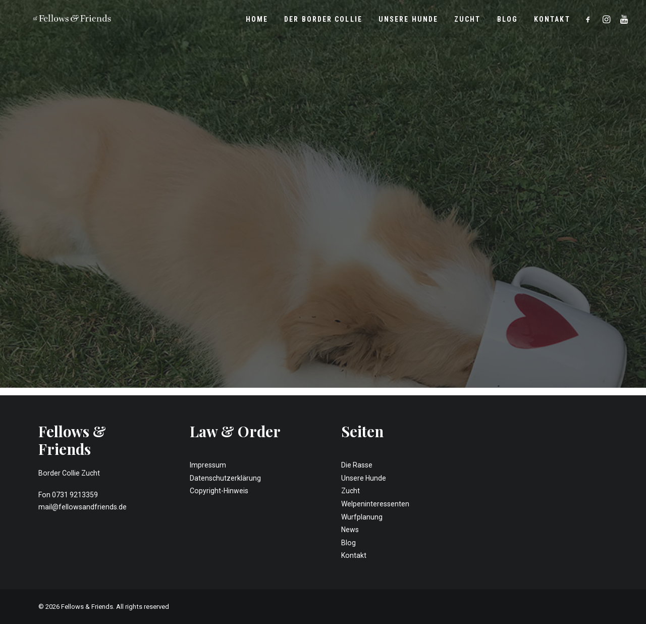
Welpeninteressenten (375, 504)
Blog (507, 22)
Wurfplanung (362, 517)
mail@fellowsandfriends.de (82, 507)
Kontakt (552, 22)
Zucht (467, 22)
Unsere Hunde (408, 22)
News (350, 530)
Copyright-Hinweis (219, 491)
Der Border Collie (323, 22)
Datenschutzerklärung (225, 478)
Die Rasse (356, 465)
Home (257, 22)
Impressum (208, 465)
